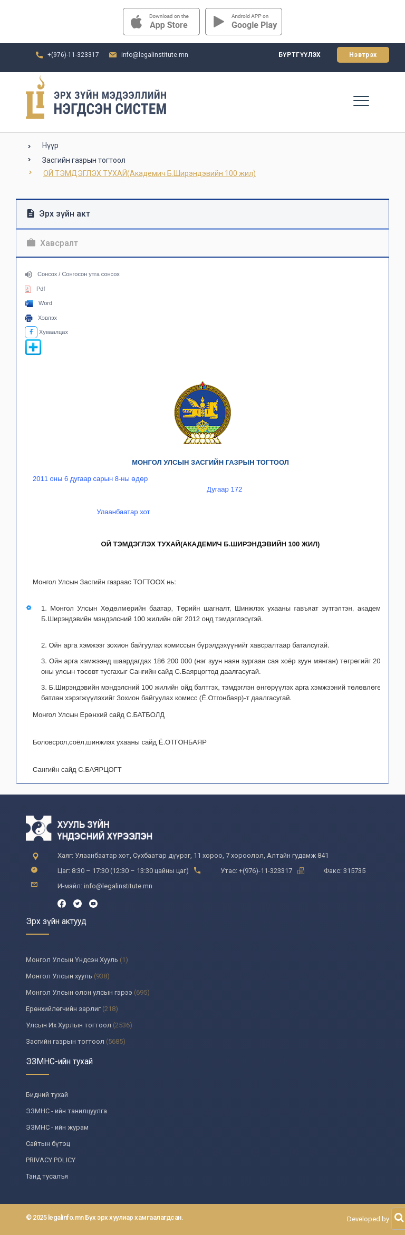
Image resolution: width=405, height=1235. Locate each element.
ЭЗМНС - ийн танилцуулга (66, 1111)
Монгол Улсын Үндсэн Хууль (72, 960)
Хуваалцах (46, 332)
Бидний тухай (47, 1095)
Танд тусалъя (47, 1176)
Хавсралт (52, 243)
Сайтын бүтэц (48, 1144)
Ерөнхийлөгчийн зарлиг (63, 1009)
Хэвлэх (41, 318)
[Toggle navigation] (361, 100)
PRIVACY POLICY (50, 1160)
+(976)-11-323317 (73, 54)
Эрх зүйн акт (58, 214)
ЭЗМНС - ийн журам (57, 1127)
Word (38, 303)
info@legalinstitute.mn (154, 54)
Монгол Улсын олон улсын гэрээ (79, 992)
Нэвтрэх (363, 54)
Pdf (35, 289)
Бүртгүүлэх (299, 54)
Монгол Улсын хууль (59, 976)
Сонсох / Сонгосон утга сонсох (72, 274)
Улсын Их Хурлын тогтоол (68, 1025)
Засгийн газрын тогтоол (84, 160)
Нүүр (50, 145)
